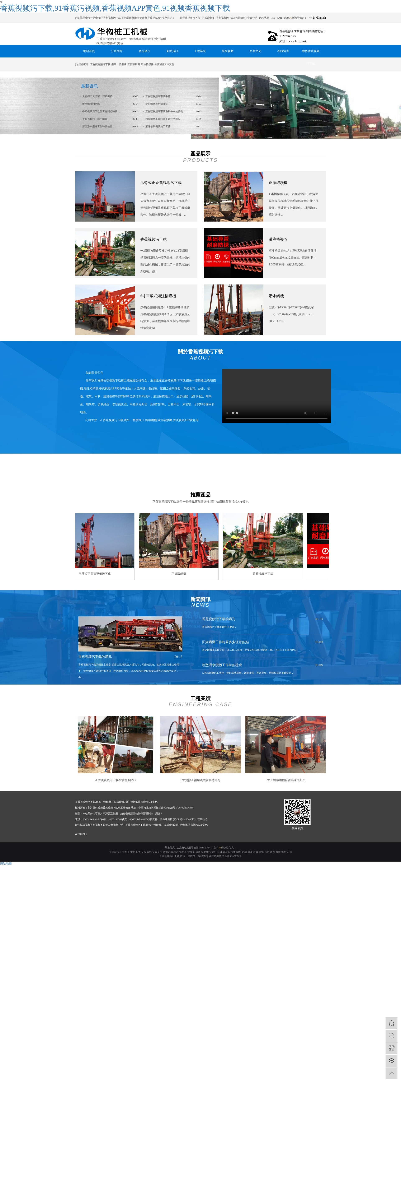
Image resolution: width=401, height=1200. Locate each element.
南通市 (150, 852)
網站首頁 (89, 51)
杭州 (233, 852)
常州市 (126, 852)
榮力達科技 (166, 819)
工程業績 (200, 51)
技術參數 (227, 51)
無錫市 (175, 852)
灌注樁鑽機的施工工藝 (157, 126)
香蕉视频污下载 (225, 17)
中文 (312, 17)
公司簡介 (117, 51)
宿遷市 (166, 852)
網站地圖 (264, 17)
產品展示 (144, 51)
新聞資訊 (172, 51)
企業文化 (255, 51)
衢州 (283, 852)
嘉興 (255, 852)
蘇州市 (199, 852)
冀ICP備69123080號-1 (185, 819)
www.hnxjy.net (185, 807)
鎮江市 (215, 852)
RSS (273, 17)
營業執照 (202, 819)
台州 (266, 852)
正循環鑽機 (208, 17)
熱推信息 (240, 17)
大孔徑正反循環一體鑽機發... (98, 96)
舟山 (289, 852)
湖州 (238, 852)
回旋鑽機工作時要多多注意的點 (162, 118)
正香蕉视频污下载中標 (157, 96)
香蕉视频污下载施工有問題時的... (100, 111)
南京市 (158, 852)
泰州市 (207, 852)
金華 (278, 852)
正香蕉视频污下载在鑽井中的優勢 (164, 111)
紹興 (244, 852)
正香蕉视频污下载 (190, 17)
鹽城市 (191, 852)
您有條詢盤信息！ (225, 847)
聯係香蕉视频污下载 (311, 53)
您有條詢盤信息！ (295, 17)
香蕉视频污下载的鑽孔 (94, 118)
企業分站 (252, 17)
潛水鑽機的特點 (91, 103)
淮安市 (142, 852)
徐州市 (134, 852)
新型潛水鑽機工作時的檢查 (97, 126)
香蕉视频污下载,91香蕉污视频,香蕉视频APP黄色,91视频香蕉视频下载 (115, 8)
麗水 (261, 852)
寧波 (250, 852)
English (321, 17)
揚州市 (183, 852)
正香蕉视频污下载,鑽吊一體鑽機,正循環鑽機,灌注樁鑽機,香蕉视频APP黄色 (200, 856)
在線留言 (283, 51)
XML (279, 17)
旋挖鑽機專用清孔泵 (156, 103)
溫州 (272, 852)
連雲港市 (225, 852)
